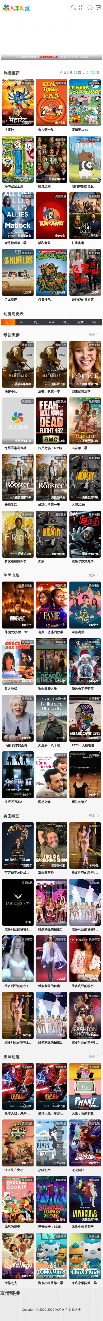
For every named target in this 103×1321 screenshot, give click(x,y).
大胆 (41, 561)
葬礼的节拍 (79, 802)
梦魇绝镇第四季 (15, 561)
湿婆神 (9, 130)
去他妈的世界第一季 (86, 299)
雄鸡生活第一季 (49, 504)
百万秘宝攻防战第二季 (20, 873)
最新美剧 (11, 335)
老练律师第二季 (15, 243)
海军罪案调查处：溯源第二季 (24, 448)
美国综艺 (11, 816)
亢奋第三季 (79, 448)
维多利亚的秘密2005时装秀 (57, 929)
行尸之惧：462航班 (51, 448)
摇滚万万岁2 (13, 802)
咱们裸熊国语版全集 (86, 186)
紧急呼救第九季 (83, 561)
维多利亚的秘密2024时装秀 (23, 929)
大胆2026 (78, 504)
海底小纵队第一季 (50, 1283)
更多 (94, 334)
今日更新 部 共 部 (80, 72)
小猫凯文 (44, 1170)
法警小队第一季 (49, 391)
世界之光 (10, 1283)
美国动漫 (11, 1057)
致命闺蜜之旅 (47, 688)
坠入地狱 (10, 688)
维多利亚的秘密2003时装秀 (57, 1042)
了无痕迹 (10, 299)
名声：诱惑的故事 (50, 632)
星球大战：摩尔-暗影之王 (22, 1113)
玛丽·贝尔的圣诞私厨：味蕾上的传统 (30, 745)
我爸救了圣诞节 (83, 688)
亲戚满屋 (78, 632)
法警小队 (10, 391)
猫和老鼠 (44, 243)
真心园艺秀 (46, 873)
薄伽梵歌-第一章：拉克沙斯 (23, 632)
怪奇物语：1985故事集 (54, 1226)
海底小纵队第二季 (84, 1283)
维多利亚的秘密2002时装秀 (23, 1042)
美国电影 (11, 575)
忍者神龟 (44, 299)
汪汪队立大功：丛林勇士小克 (24, 1170)
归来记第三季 (81, 391)
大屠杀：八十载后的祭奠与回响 (60, 745)
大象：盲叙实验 (83, 1113)
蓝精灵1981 (80, 130)
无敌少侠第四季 (83, 1226)
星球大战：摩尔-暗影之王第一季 (60, 1113)
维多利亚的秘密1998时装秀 (23, 986)
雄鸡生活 (10, 504)
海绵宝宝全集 (13, 186)
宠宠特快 (78, 1170)
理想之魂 (44, 802)
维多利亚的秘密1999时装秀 (57, 986)
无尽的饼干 (12, 1226)
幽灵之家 (44, 186)
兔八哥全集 (46, 130)
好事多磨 (78, 243)
